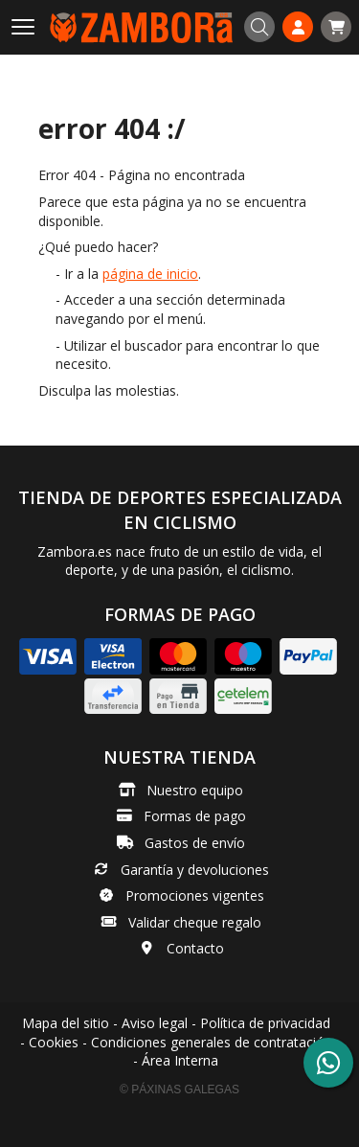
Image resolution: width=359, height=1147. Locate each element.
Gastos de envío (195, 843)
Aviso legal (155, 1023)
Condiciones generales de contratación (211, 1042)
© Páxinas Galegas (179, 1089)
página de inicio (150, 273)
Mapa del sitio (65, 1023)
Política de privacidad (265, 1023)
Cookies (54, 1042)
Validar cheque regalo (194, 922)
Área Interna (180, 1060)
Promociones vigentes (194, 895)
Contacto (195, 948)
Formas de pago (195, 816)
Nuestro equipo (194, 790)
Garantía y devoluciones (195, 869)
